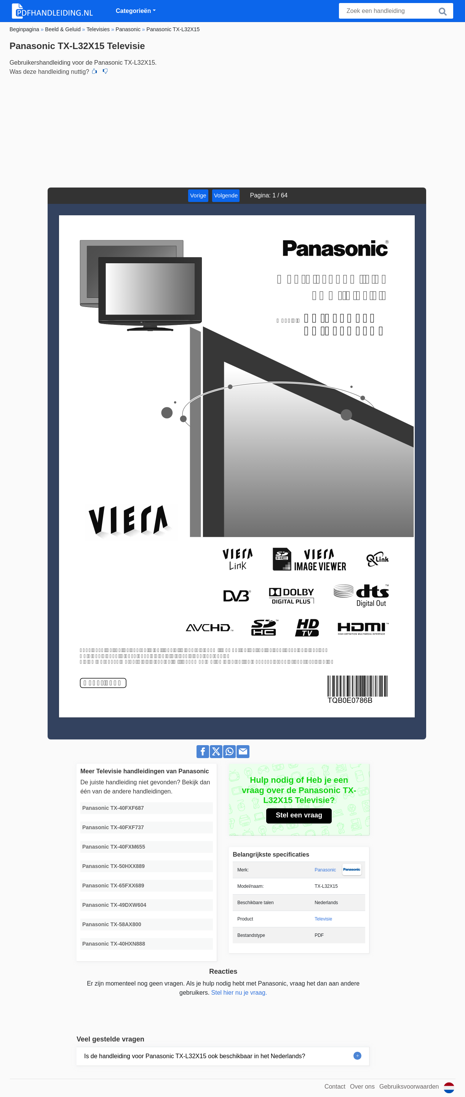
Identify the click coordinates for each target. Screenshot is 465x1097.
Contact (334, 1086)
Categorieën (133, 11)
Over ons (362, 1086)
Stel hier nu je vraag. (239, 992)
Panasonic (325, 870)
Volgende (226, 195)
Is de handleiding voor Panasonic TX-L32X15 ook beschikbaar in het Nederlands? (194, 1056)
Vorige (198, 195)
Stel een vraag (299, 815)
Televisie (323, 919)
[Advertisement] (232, 130)
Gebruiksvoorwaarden (409, 1086)
